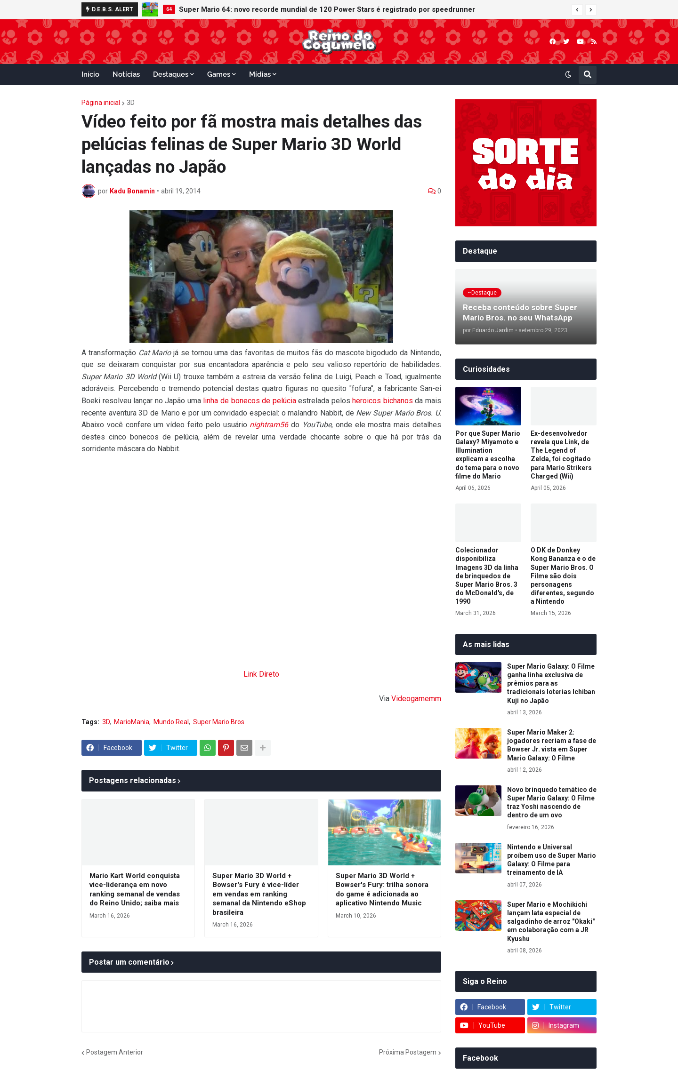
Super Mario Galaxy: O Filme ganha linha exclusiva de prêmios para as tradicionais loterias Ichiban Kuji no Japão (551, 683)
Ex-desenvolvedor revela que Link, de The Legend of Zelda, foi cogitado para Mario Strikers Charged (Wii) (561, 455)
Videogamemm (416, 698)
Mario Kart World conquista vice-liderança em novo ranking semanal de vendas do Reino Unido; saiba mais (134, 889)
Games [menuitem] (218, 74)
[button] (577, 10)
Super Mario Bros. (219, 722)
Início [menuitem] (90, 74)
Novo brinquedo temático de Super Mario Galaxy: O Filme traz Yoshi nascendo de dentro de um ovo (552, 802)
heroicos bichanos (382, 400)
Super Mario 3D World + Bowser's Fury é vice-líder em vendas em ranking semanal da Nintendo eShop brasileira (259, 894)
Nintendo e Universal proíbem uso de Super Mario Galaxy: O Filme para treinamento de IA (551, 860)
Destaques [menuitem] (170, 74)
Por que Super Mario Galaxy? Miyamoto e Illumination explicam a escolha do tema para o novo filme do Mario (487, 455)
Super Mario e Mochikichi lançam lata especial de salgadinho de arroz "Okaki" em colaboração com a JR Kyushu (551, 922)
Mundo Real (171, 722)
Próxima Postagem (407, 1052)
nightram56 (269, 424)
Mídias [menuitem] (260, 74)
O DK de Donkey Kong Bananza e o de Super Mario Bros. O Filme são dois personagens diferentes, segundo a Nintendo (563, 575)
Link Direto (261, 674)
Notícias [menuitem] (126, 74)
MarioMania (131, 722)
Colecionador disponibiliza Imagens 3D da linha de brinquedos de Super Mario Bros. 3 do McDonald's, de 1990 (486, 575)
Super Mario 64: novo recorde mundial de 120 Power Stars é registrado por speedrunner (327, 9)
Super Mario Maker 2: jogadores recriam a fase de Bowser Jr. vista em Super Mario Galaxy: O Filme (551, 745)
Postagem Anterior (114, 1052)
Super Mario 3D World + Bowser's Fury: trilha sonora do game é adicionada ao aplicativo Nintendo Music (382, 889)
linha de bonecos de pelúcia (249, 400)
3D (131, 102)
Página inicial (100, 102)
